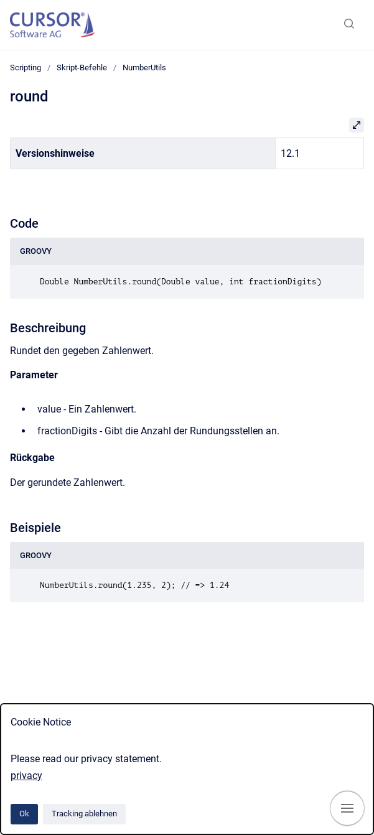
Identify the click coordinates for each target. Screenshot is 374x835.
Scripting (25, 67)
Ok (24, 813)
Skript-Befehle (82, 67)
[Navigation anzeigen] (347, 808)
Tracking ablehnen (84, 813)
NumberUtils (144, 67)
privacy (26, 775)
